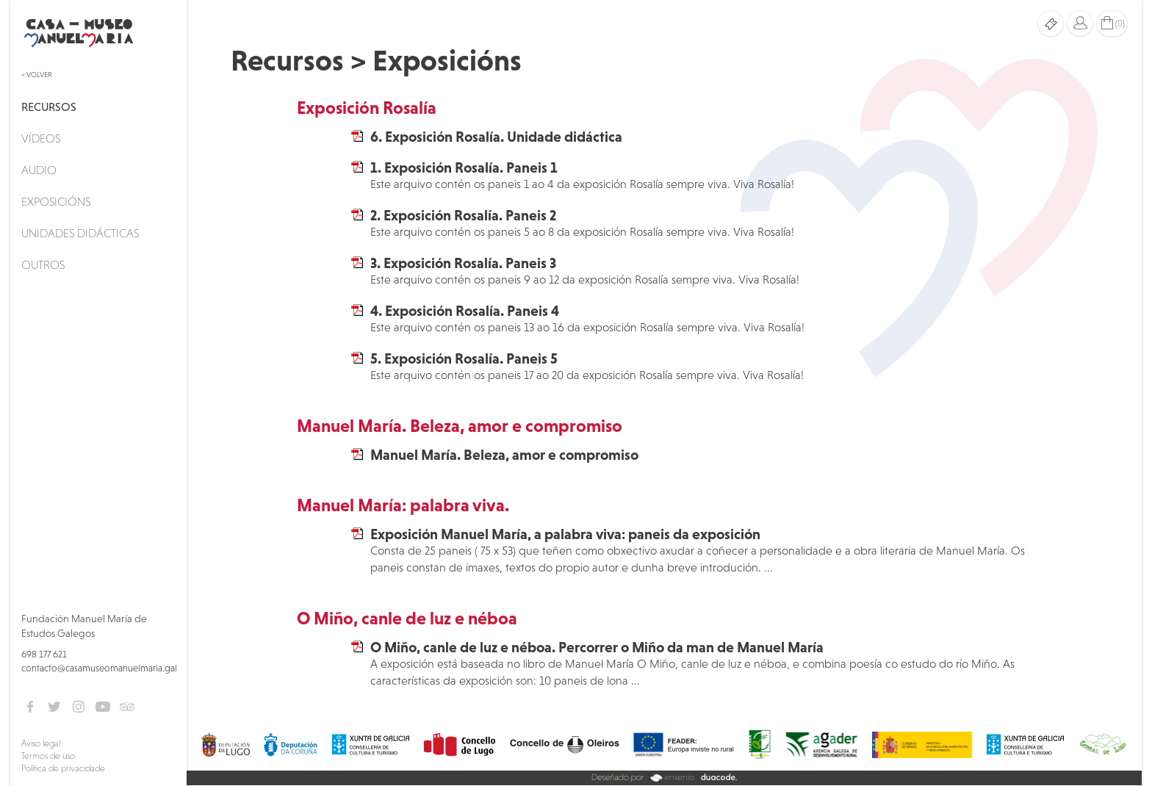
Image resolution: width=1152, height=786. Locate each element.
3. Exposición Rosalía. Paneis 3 (463, 263)
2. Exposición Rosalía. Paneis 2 (463, 215)
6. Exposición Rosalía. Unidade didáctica (496, 137)
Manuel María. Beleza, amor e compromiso (504, 455)
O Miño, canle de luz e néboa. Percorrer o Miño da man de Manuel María (597, 647)
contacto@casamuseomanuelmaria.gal (99, 668)
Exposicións (55, 201)
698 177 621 (44, 654)
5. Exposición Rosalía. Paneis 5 (464, 358)
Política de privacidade (63, 768)
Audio (39, 169)
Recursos (48, 106)
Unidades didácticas (80, 232)
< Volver (36, 75)
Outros (43, 264)
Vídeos (40, 138)
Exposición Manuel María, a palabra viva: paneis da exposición (565, 534)
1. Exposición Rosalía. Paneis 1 (464, 167)
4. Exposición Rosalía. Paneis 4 (464, 311)
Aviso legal (40, 743)
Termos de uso (48, 756)
